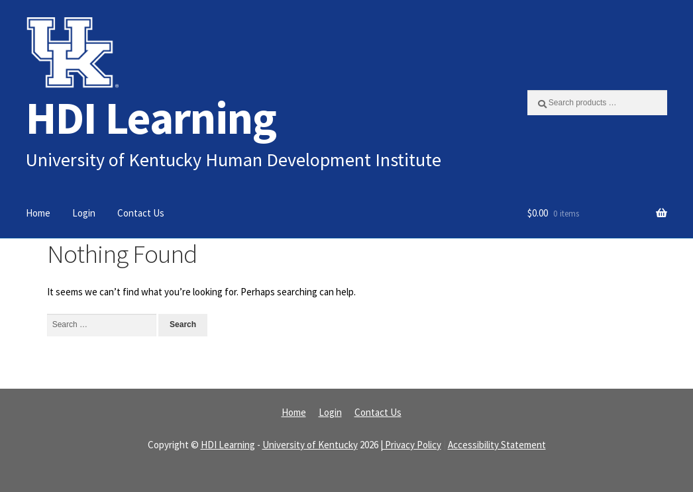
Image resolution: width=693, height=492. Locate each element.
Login (83, 213)
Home (38, 213)
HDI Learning (151, 117)
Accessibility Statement (497, 444)
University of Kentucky (310, 444)
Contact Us (140, 213)
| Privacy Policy (410, 444)
